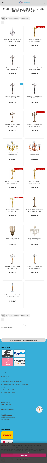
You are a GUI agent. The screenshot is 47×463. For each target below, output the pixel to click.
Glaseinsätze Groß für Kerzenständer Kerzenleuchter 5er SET (12, 153)
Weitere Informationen (23, 459)
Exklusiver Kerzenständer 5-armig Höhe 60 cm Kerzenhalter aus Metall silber (12, 125)
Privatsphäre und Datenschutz (11, 390)
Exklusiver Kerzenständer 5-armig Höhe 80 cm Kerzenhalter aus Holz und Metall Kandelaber (35, 267)
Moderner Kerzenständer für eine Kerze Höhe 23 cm (34, 210)
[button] (3, 18)
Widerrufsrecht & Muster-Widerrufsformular (15, 384)
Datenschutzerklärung (23, 452)
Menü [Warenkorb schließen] (2, 2)
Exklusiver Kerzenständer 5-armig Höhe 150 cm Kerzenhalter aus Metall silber (35, 96)
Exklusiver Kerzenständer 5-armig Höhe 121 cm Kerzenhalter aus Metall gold (12, 210)
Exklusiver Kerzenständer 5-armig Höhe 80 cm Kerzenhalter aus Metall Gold (34, 40)
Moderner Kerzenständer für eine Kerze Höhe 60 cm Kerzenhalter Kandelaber (12, 295)
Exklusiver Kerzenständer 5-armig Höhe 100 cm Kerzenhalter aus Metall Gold (34, 182)
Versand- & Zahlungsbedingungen (12, 381)
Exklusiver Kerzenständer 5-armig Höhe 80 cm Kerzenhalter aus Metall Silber (12, 68)
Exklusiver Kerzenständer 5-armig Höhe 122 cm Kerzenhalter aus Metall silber (12, 96)
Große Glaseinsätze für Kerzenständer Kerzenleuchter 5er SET (12, 238)
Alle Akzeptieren (23, 455)
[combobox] (14, 18)
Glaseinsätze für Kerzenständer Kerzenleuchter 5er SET (34, 153)
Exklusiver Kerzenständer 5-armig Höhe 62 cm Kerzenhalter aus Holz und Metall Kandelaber (12, 267)
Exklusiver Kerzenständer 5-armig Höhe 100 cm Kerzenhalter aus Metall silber (35, 68)
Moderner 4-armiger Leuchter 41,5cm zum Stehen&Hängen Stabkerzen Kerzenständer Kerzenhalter (12, 40)
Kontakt (5, 379)
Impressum (6, 376)
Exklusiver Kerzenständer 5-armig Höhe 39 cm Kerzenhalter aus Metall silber (35, 125)
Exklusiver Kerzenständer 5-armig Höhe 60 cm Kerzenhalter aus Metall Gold (12, 182)
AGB (4, 387)
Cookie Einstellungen (9, 392)
